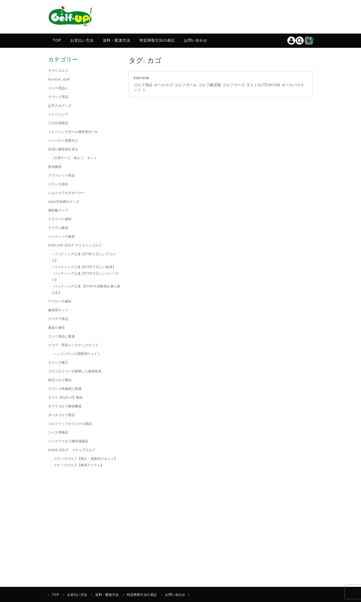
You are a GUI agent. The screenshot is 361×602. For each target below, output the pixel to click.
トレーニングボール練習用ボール (73, 132)
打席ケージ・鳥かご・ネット (75, 158)
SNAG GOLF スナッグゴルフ (72, 450)
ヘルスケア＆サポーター (66, 193)
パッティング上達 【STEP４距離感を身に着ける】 (86, 290)
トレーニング (58, 114)
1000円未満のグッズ (63, 202)
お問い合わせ (195, 41)
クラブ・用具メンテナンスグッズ (73, 345)
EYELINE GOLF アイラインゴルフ (75, 245)
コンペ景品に (58, 88)
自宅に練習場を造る (63, 149)
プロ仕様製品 (58, 123)
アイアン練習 (58, 228)
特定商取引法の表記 (157, 41)
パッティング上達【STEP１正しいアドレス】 (84, 257)
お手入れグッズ (60, 106)
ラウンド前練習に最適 (65, 389)
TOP (57, 41)
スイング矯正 (58, 363)
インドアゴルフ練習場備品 (68, 441)
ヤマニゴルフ (58, 71)
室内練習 (54, 167)
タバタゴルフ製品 (61, 415)
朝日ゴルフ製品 (60, 380)
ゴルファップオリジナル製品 (70, 424)
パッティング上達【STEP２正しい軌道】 (85, 267)
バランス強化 (58, 184)
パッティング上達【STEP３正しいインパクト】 (85, 277)
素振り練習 (56, 328)
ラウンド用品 (58, 97)
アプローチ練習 (60, 301)
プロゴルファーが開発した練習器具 (75, 371)
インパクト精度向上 (63, 141)
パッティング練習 (61, 237)
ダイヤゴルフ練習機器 (65, 406)
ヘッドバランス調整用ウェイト (77, 354)
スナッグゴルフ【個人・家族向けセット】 (85, 459)
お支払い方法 (82, 41)
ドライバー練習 (60, 219)
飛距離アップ (58, 210)
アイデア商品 (58, 319)
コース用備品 (58, 432)
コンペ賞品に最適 (61, 336)
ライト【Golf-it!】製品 (65, 397)
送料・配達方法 (116, 41)
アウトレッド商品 (61, 175)
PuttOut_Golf (59, 79)
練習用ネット (58, 310)
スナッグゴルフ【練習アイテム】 (79, 465)
